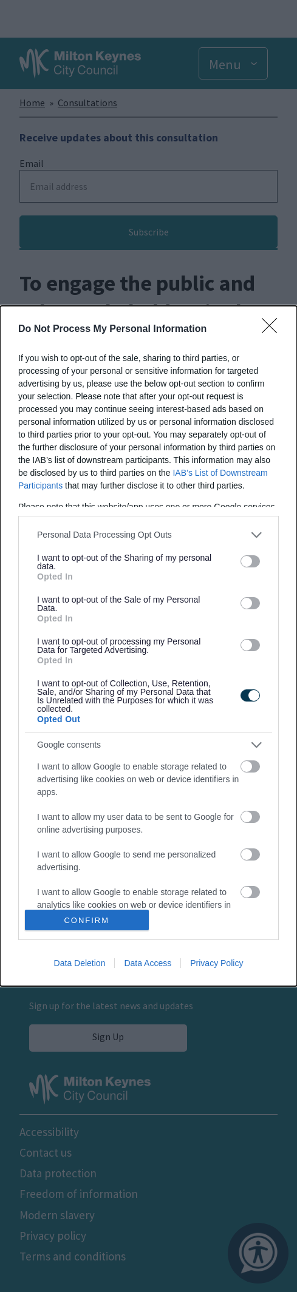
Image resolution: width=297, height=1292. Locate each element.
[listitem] (148, 535)
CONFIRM (86, 920)
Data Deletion (80, 963)
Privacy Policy (216, 963)
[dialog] (148, 646)
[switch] (250, 561)
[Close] (273, 329)
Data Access (147, 963)
